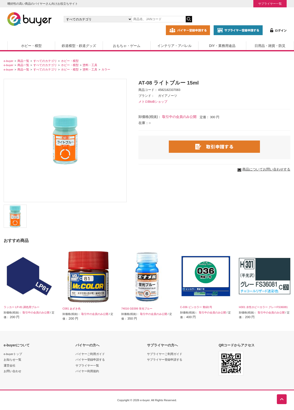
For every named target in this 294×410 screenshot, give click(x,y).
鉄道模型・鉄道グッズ (79, 46)
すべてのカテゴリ (45, 60)
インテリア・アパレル (174, 46)
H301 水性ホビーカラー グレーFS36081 (263, 307)
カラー (105, 69)
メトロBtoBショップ (152, 101)
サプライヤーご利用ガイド (164, 353)
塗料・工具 (90, 65)
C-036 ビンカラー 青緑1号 (196, 307)
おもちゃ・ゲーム (126, 46)
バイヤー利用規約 (87, 371)
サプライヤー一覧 (270, 3)
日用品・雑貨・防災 (270, 46)
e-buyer (8, 60)
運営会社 (9, 365)
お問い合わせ (12, 371)
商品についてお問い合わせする (266, 169)
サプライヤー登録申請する (164, 359)
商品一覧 (23, 60)
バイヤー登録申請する (90, 359)
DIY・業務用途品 (222, 46)
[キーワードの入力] (159, 19)
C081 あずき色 (71, 308)
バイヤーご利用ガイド (90, 353)
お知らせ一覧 (12, 359)
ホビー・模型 (31, 46)
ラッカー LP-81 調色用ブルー (21, 307)
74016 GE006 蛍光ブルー (136, 308)
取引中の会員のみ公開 (179, 117)
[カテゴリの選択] (98, 19)
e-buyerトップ (13, 353)
